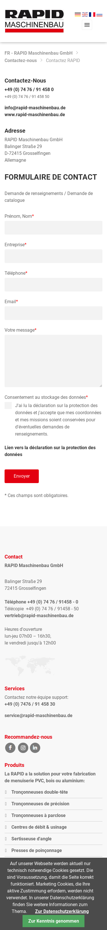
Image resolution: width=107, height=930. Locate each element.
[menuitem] (78, 14)
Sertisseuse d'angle (31, 838)
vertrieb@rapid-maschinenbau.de (39, 615)
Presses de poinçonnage (36, 850)
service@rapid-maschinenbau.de (38, 715)
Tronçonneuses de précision (40, 803)
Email (15, 301)
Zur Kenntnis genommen (53, 921)
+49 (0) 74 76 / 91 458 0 (29, 89)
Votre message (21, 330)
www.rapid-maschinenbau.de (35, 114)
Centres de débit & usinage (39, 827)
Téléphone (16, 273)
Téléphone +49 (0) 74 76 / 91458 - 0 (41, 602)
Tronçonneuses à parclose (38, 815)
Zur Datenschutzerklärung (62, 911)
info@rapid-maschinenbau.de (35, 107)
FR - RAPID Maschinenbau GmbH (38, 53)
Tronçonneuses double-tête (39, 792)
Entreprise (16, 244)
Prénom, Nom (19, 216)
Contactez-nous (21, 60)
